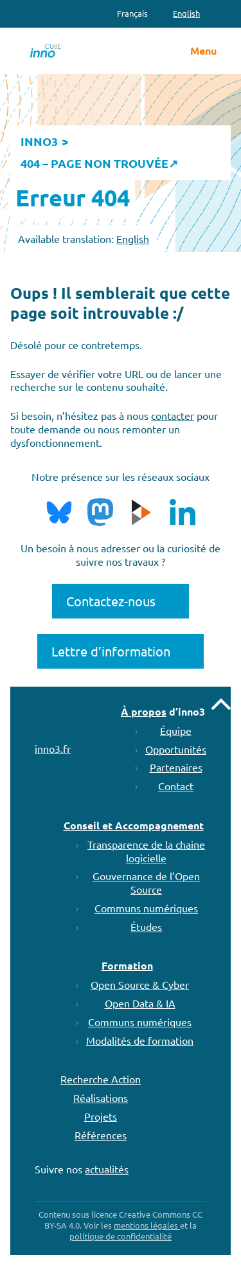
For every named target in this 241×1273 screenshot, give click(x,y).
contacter (172, 415)
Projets (100, 1116)
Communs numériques (146, 907)
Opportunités (175, 749)
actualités (107, 1168)
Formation (127, 965)
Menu (203, 51)
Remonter (221, 704)
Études (146, 926)
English (132, 238)
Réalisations (100, 1097)
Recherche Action (100, 1078)
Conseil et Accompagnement (134, 825)
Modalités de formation (139, 1040)
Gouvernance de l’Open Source (146, 882)
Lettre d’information (110, 651)
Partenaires (176, 767)
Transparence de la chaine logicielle (146, 851)
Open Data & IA (140, 1003)
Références (101, 1134)
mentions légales (147, 1225)
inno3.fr (53, 748)
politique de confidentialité (120, 1236)
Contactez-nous (111, 601)
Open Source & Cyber (140, 984)
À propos (143, 711)
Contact (175, 785)
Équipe (176, 730)
